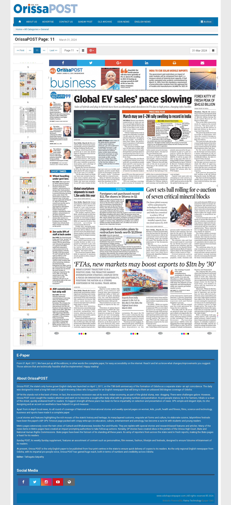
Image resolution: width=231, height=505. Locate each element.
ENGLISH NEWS (142, 21)
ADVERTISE (48, 21)
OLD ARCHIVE (105, 21)
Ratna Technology (192, 500)
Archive (206, 21)
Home (19, 29)
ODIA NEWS (123, 21)
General (45, 29)
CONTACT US (66, 21)
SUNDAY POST (85, 21)
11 (37, 50)
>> (44, 50)
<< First (20, 50)
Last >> (53, 50)
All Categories (31, 29)
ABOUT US (31, 21)
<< (30, 50)
